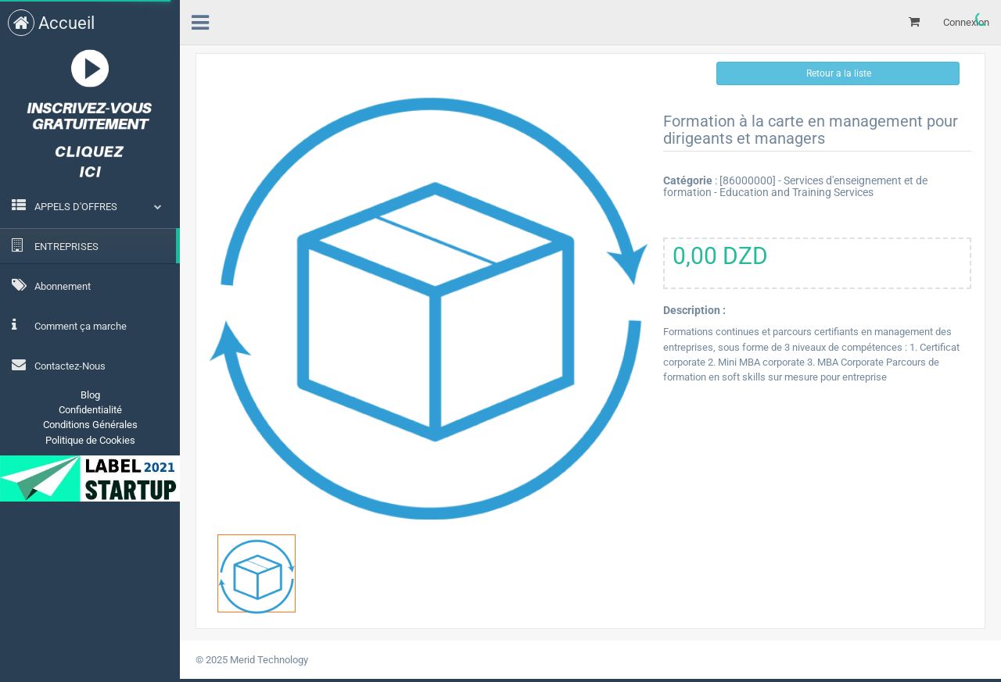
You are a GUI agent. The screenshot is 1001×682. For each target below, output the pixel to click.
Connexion (966, 22)
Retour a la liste (837, 73)
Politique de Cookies (90, 440)
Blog (90, 395)
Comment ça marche (69, 325)
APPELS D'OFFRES (75, 206)
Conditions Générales (90, 424)
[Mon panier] (914, 22)
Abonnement (51, 285)
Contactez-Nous (59, 365)
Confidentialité (90, 410)
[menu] (200, 20)
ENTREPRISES (55, 245)
